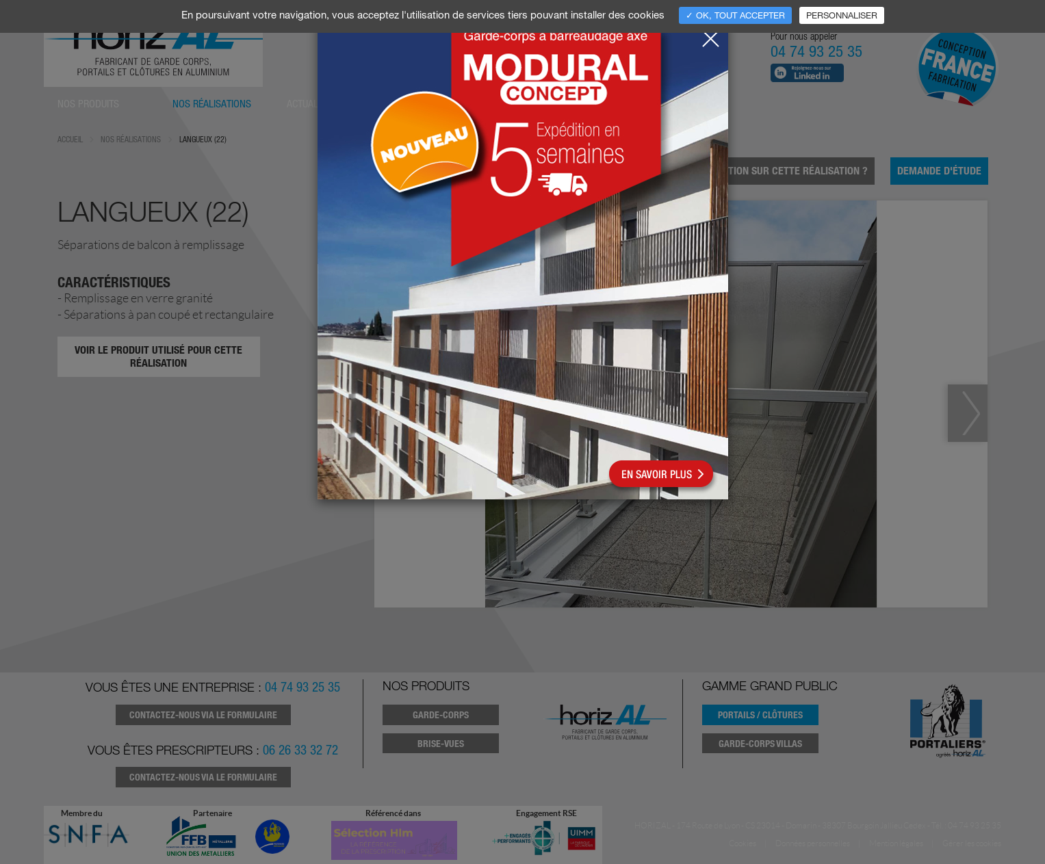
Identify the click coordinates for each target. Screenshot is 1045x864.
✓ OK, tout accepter (735, 15)
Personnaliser (841, 15)
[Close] (710, 35)
